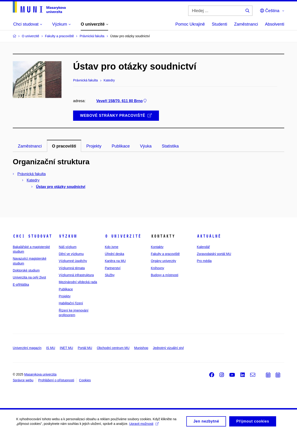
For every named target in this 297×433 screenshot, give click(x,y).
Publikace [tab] (121, 146)
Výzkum (68, 236)
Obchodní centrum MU (113, 348)
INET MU (66, 348)
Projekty (65, 296)
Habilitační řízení (71, 303)
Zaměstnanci (246, 24)
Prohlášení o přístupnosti (56, 380)
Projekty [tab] (93, 146)
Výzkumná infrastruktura (76, 275)
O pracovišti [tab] (64, 146)
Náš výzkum (67, 247)
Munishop (141, 348)
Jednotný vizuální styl (168, 348)
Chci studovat (32, 236)
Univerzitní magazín (27, 348)
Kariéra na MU (115, 261)
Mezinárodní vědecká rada (78, 282)
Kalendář (203, 247)
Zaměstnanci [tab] (30, 146)
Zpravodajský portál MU (214, 254)
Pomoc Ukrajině (190, 24)
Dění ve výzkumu (71, 254)
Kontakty (157, 247)
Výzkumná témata (72, 268)
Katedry (33, 180)
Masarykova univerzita (40, 374)
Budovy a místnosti (164, 275)
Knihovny (157, 268)
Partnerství (113, 268)
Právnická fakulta (31, 174)
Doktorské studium (26, 270)
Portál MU (85, 348)
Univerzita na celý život (29, 277)
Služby (110, 275)
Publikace (66, 289)
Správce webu (23, 380)
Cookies (85, 380)
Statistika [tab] (170, 146)
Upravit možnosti (144, 424)
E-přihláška (21, 284)
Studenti (219, 24)
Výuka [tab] (146, 146)
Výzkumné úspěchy (73, 261)
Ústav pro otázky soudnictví (60, 187)
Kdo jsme (111, 247)
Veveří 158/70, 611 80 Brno (121, 101)
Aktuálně (209, 236)
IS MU (50, 348)
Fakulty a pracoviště (165, 254)
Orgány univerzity (163, 261)
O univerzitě (123, 236)
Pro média (204, 261)
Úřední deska (114, 254)
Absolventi (274, 24)
